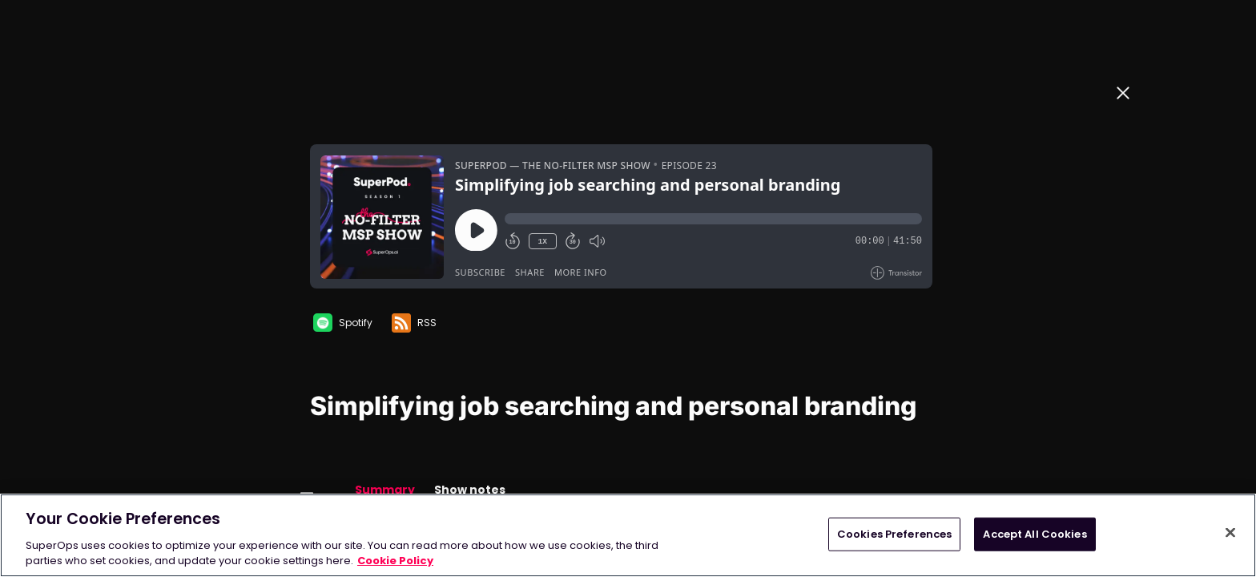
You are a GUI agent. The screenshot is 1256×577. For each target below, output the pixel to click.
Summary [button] (385, 489)
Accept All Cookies (1034, 534)
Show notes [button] (469, 489)
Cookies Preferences (894, 534)
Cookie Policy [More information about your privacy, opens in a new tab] (395, 560)
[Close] (1230, 533)
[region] (628, 535)
